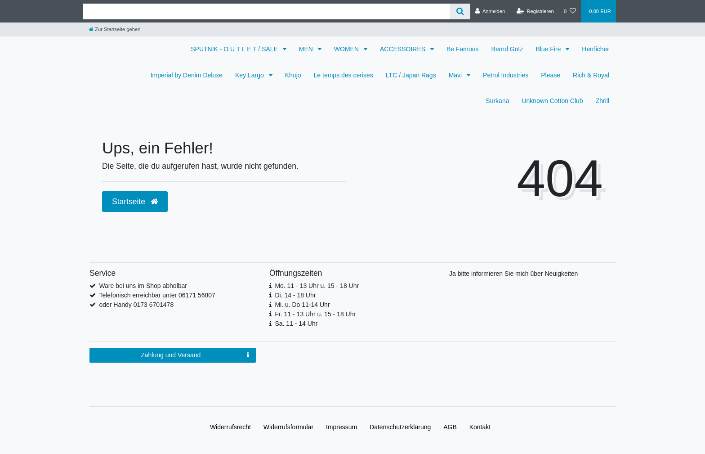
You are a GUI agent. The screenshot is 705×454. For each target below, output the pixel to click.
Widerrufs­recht (230, 427)
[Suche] (460, 11)
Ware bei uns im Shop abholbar (143, 285)
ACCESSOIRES (403, 49)
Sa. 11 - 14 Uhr (296, 323)
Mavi (456, 75)
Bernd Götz (507, 49)
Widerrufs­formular (288, 427)
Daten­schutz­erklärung (400, 427)
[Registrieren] (535, 11)
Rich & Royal (591, 75)
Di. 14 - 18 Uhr (295, 295)
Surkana (497, 100)
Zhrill (602, 100)
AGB (450, 427)
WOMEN (347, 49)
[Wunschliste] (570, 11)
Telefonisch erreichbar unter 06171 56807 (157, 295)
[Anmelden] (490, 11)
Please (550, 75)
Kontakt (480, 427)
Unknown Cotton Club (552, 100)
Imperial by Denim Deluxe (187, 75)
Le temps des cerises (343, 75)
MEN (307, 49)
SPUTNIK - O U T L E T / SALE (235, 49)
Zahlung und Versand (195, 355)
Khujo (293, 75)
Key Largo (250, 75)
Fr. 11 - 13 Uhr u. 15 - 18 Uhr (315, 314)
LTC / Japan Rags (411, 75)
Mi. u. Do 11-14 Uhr (302, 304)
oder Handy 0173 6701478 (136, 304)
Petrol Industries (505, 75)
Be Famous (462, 49)
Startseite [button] (135, 201)
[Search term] (266, 11)
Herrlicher (595, 49)
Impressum (341, 427)
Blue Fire (548, 49)
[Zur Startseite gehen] (114, 29)
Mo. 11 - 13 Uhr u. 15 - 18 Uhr (317, 285)
